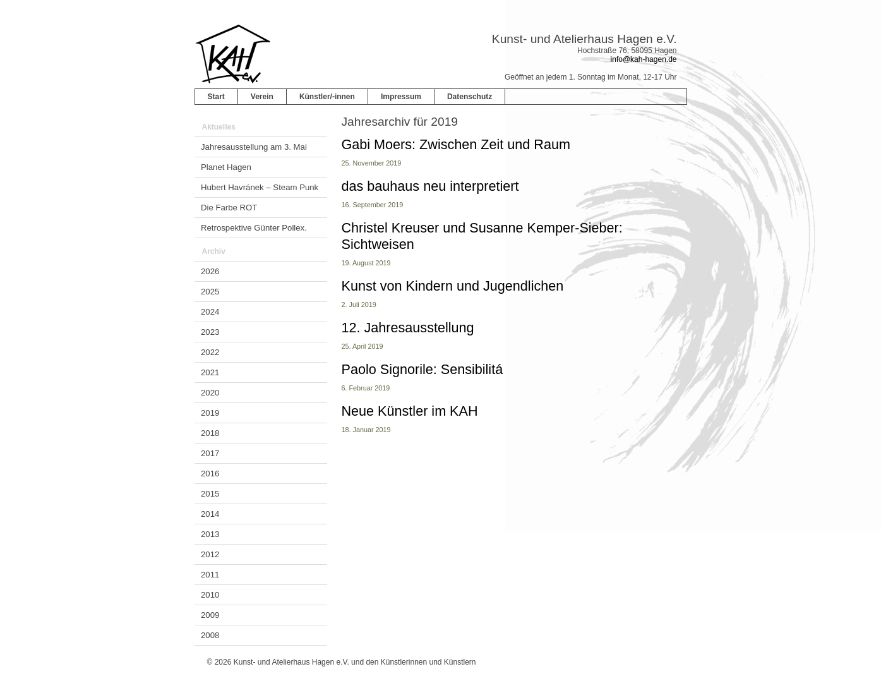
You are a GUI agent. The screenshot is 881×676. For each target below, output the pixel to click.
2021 (210, 372)
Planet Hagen (226, 167)
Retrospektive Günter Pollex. (254, 227)
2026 (210, 271)
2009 (210, 615)
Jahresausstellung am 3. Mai (254, 147)
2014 (210, 514)
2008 (210, 635)
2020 (210, 392)
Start (216, 96)
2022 (210, 352)
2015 (210, 493)
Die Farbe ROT (229, 207)
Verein (262, 96)
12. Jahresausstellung (408, 327)
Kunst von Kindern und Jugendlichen (453, 286)
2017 (210, 453)
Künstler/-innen (327, 96)
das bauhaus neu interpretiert (430, 186)
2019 (210, 413)
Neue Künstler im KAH (410, 411)
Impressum (401, 96)
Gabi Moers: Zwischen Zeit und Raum (456, 144)
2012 (210, 554)
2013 (210, 534)
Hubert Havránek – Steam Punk (259, 187)
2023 (210, 332)
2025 (210, 291)
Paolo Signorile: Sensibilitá (422, 369)
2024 (210, 312)
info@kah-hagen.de (644, 59)
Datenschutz (469, 96)
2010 (210, 595)
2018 (210, 433)
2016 (210, 473)
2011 (210, 574)
